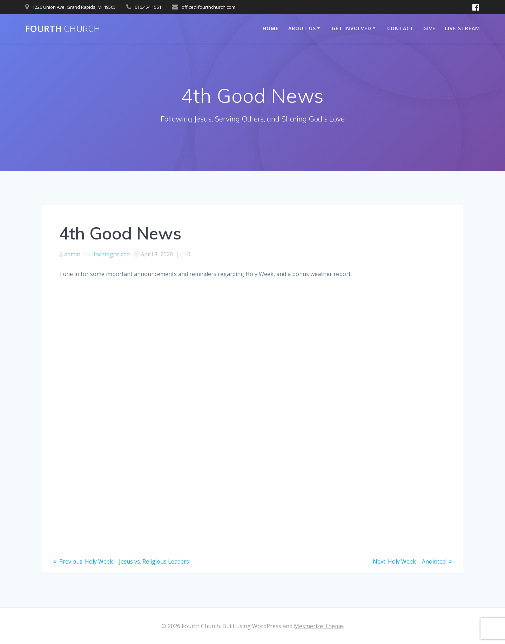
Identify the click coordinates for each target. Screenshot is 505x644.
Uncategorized (110, 254)
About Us (302, 28)
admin (72, 254)
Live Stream (462, 28)
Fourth (62, 28)
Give (429, 28)
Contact (400, 28)
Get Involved (351, 28)
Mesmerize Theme (318, 626)
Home (271, 28)
